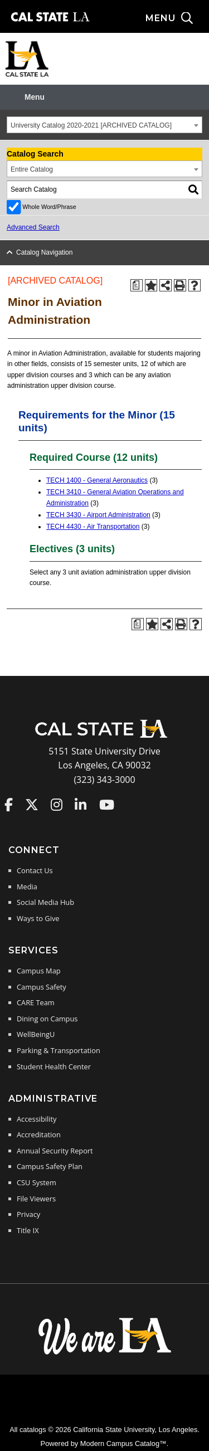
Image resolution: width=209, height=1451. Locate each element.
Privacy (28, 1214)
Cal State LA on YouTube (106, 804)
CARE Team (36, 1002)
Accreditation (39, 1134)
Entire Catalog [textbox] (32, 169)
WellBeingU (36, 1034)
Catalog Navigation (44, 252)
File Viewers (36, 1199)
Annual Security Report (55, 1151)
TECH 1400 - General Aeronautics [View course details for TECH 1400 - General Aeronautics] (97, 480)
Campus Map (39, 971)
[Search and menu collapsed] (177, 18)
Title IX (28, 1230)
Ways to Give (38, 918)
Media (27, 887)
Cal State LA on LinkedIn (80, 804)
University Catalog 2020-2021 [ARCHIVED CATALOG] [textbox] (91, 125)
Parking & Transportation (58, 1050)
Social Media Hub (45, 902)
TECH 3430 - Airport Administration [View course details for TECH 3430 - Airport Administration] (98, 515)
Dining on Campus (47, 1019)
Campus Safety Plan (49, 1166)
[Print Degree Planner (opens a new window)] (136, 285)
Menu (35, 97)
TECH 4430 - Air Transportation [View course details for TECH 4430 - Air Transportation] (92, 526)
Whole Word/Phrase (49, 206)
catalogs (33, 1429)
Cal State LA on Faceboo (8, 804)
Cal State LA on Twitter (31, 804)
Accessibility (36, 1119)
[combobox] (104, 124)
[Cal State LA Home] (105, 737)
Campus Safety (41, 987)
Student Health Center (54, 1067)
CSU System (36, 1182)
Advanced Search (33, 227)
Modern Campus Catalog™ (123, 1443)
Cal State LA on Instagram (56, 804)
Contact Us (35, 870)
